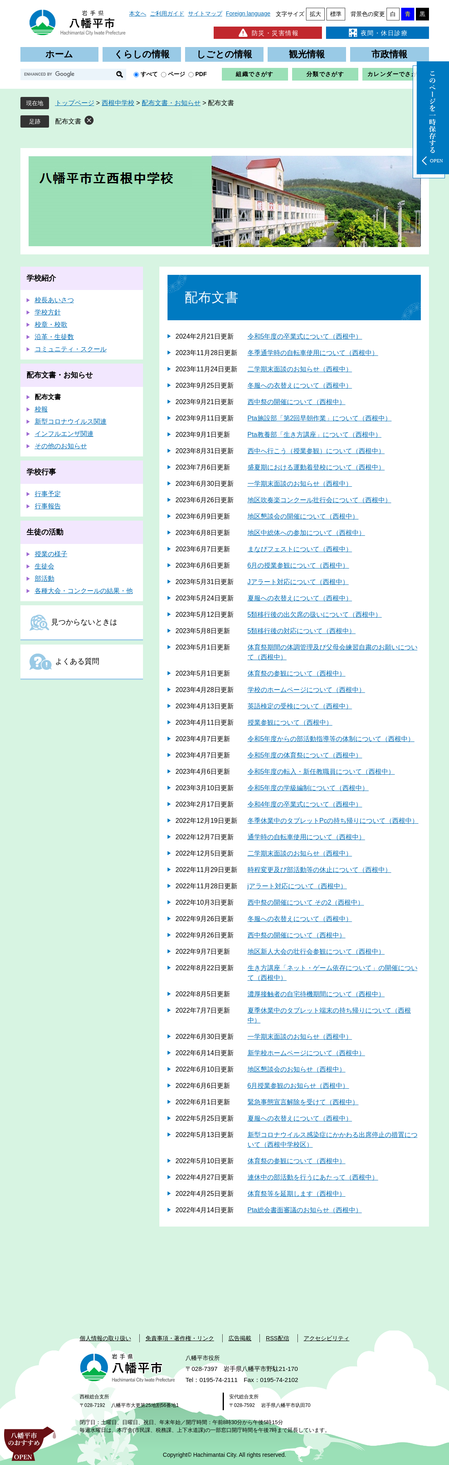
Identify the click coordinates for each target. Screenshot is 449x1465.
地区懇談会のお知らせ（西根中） (297, 1069)
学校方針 (48, 312)
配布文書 (68, 121)
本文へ (137, 13)
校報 (41, 409)
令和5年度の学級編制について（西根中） (308, 787)
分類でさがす (325, 74)
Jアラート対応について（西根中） (298, 581)
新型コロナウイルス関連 (71, 421)
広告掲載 (239, 1338)
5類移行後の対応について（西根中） (302, 630)
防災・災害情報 (268, 33)
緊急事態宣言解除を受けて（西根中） (303, 1102)
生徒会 (44, 566)
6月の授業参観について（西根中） (298, 565)
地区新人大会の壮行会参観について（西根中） (316, 951)
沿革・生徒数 (54, 336)
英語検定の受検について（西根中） (300, 706)
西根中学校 (118, 102)
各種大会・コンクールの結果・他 (84, 590)
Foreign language (248, 13)
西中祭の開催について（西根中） (297, 401)
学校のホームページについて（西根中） (306, 689)
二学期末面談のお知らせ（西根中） (300, 369)
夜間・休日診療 (377, 33)
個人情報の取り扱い (105, 1338)
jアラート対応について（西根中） (297, 886)
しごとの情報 (224, 54)
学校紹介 (41, 278)
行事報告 (48, 506)
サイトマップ (205, 13)
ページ (176, 74)
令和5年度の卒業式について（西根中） (305, 336)
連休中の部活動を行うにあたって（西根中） (313, 1177)
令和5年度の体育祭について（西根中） (305, 755)
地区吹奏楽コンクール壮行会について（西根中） (319, 500)
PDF (201, 74)
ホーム (59, 54)
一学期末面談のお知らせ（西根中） (300, 483)
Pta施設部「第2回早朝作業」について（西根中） (320, 418)
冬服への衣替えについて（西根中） (300, 385)
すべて (149, 74)
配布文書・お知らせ (171, 102)
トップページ (74, 102)
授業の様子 (51, 553)
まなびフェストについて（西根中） (300, 549)
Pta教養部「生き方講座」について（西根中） (315, 434)
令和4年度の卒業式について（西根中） (305, 804)
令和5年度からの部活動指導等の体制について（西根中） (331, 738)
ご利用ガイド (167, 13)
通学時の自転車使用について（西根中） (306, 837)
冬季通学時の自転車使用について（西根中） (313, 352)
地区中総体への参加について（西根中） (306, 532)
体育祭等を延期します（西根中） (297, 1193)
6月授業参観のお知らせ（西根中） (298, 1085)
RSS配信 (277, 1338)
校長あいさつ (54, 300)
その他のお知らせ (61, 446)
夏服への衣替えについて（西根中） (300, 598)
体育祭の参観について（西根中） (297, 673)
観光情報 (307, 54)
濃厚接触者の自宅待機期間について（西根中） (316, 994)
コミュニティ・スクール (71, 349)
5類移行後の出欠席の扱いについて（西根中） (315, 614)
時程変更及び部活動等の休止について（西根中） (319, 869)
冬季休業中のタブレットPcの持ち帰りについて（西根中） (333, 820)
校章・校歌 (51, 324)
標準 (336, 14)
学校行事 (41, 472)
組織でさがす (254, 74)
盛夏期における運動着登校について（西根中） (316, 467)
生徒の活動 (45, 532)
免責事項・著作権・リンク (179, 1338)
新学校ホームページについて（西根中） (306, 1052)
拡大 (315, 14)
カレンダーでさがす (395, 74)
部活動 (44, 578)
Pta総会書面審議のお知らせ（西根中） (305, 1210)
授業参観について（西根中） (290, 722)
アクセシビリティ (326, 1338)
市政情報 (389, 54)
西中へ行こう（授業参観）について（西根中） (316, 450)
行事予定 (48, 493)
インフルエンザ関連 (64, 433)
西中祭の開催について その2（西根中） (306, 902)
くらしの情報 (142, 54)
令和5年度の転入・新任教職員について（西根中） (321, 771)
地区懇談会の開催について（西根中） (303, 516)
